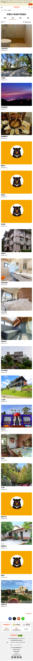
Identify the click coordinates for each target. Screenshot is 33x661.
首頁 (2, 10)
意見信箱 (16, 653)
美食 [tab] (20, 18)
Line (18, 657)
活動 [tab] (28, 18)
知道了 (30, 4)
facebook (10, 618)
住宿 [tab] (13, 18)
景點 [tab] (5, 18)
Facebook (12, 657)
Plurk (18, 618)
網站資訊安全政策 (16, 649)
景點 (5, 10)
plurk (21, 657)
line (23, 618)
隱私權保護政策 (16, 651)
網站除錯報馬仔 (29, 613)
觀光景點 (9, 10)
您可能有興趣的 (32, 7)
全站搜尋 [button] (29, 7)
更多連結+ (26, 629)
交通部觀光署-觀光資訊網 (16, 7)
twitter (14, 618)
